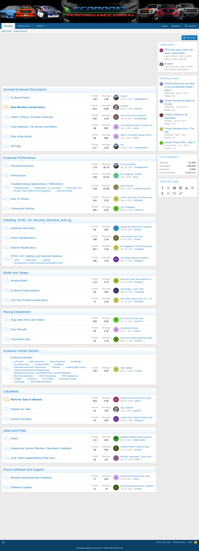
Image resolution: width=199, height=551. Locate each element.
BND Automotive (35, 361)
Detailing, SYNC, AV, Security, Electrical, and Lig (37, 220)
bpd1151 (138, 108)
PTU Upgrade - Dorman (131, 174)
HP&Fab (54, 367)
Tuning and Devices (22, 208)
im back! (124, 106)
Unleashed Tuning (66, 379)
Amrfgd (137, 239)
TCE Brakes (46, 379)
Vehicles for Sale (21, 409)
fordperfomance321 (142, 188)
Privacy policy (179, 542)
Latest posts (167, 44)
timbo (135, 177)
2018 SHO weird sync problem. (135, 258)
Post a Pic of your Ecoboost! (133, 115)
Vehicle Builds (19, 280)
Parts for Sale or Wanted (26, 399)
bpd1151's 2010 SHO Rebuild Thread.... (139, 279)
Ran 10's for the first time (132, 318)
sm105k (137, 449)
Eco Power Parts (20, 364)
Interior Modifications (23, 237)
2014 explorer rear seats (132, 236)
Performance (18, 175)
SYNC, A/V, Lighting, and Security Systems (36, 256)
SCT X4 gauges (128, 207)
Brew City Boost (56, 361)
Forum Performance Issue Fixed (135, 476)
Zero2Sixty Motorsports (39, 381)
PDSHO (137, 229)
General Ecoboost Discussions (24, 89)
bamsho (138, 341)
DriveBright (74, 361)
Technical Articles (62, 191)
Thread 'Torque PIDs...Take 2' (180, 142)
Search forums (20, 31)
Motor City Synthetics (22, 376)
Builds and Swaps (16, 272)
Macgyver (138, 260)
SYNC (15, 260)
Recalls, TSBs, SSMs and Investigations (31, 191)
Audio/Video (29, 260)
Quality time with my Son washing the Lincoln (141, 227)
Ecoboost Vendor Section (21, 351)
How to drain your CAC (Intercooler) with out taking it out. (147, 197)
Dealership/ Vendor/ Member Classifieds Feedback (41, 448)
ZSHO (137, 459)
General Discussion (22, 165)
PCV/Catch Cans (72, 188)
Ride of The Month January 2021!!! (136, 135)
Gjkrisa (137, 401)
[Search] (190, 26)
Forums (8, 26)
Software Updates (21, 487)
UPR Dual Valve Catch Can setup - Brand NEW (142, 398)
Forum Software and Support (23, 469)
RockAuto (30, 379)
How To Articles (20, 198)
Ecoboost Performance (19, 157)
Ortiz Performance (46, 376)
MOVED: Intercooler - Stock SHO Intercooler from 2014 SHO (148, 456)
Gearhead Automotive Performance (28, 367)
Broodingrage (140, 118)
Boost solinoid (127, 186)
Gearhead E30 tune (129, 328)
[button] (32, 26)
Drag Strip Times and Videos (28, 319)
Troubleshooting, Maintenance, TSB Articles (37, 183)
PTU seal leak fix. (129, 164)
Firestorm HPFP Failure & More (135, 447)
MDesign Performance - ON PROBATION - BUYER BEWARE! (41, 373)
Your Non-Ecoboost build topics (29, 300)
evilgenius (190, 172)
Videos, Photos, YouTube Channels (32, 117)
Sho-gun (138, 371)
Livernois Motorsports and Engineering (30, 370)
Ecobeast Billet (40, 364)
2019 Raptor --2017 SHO (132, 289)
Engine (124, 96)
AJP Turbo (17, 361)
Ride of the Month (21, 136)
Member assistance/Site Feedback (31, 477)
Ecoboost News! (20, 97)
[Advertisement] (78, 64)
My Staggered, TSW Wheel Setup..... (137, 246)
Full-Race (57, 364)
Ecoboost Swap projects (25, 290)
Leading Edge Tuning (73, 367)
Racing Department (17, 312)
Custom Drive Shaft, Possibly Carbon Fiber (140, 417)
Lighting (44, 260)
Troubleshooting (20, 188)
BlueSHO (138, 282)
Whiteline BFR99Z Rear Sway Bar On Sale (140, 437)
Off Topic (16, 146)
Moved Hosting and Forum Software (137, 486)
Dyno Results (19, 329)
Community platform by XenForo (99, 548)
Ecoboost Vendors (22, 357)
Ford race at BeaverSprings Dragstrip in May (141, 338)
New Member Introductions (28, 107)
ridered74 (139, 210)
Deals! (14, 438)
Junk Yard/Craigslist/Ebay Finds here (33, 458)
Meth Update (126, 368)
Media (40, 26)
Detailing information (23, 228)
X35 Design (18, 381)
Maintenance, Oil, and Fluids (46, 188)
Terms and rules (163, 542)
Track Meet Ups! (20, 339)
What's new (23, 26)
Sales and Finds (14, 430)
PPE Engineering (68, 376)
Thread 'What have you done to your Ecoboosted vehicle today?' (179, 86)
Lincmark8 (139, 292)
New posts (6, 31)
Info (122, 145)
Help (190, 542)
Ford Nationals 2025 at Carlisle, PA (137, 125)
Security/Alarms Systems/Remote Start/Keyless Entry (37, 263)
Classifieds (11, 391)
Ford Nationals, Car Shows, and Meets (34, 126)
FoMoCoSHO (139, 440)
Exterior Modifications (23, 247)
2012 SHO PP (127, 408)
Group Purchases (21, 419)
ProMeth (16, 379)
